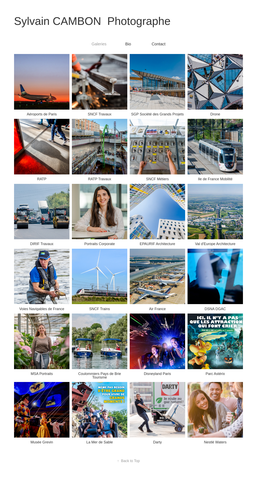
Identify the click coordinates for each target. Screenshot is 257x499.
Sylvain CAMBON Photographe (92, 21)
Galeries (99, 44)
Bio (128, 44)
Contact (158, 44)
